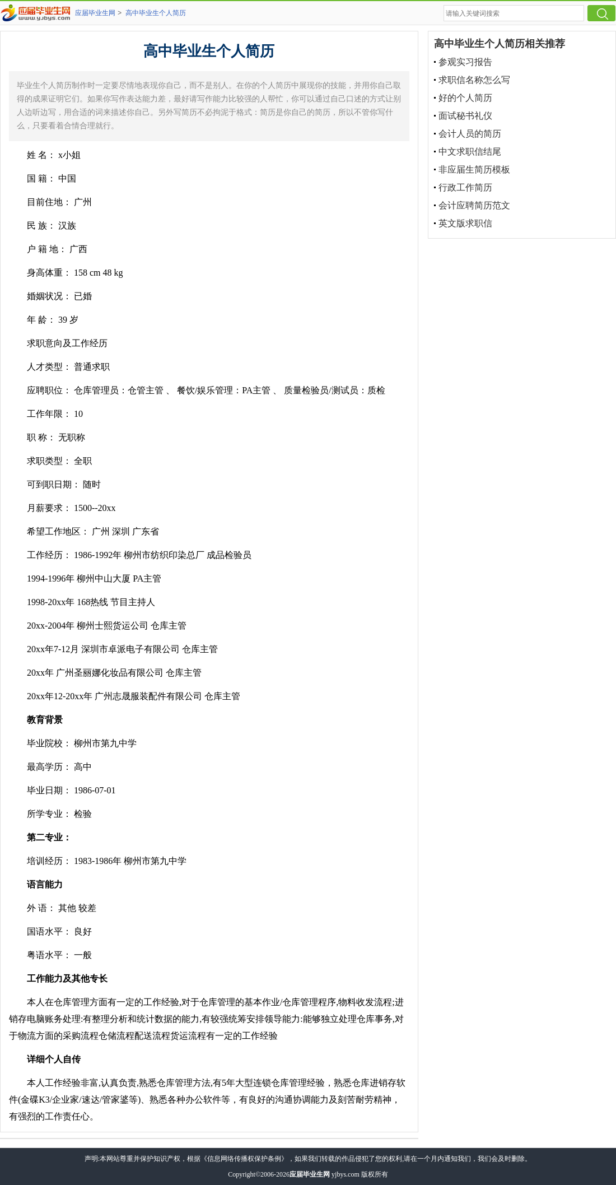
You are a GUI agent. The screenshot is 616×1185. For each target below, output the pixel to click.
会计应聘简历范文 (474, 205)
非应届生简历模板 (474, 169)
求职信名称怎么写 (474, 80)
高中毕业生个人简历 (155, 13)
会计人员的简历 (469, 133)
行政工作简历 (465, 187)
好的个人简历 (465, 98)
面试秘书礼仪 (465, 115)
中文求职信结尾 (469, 151)
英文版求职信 (465, 223)
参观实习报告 (465, 62)
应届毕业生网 (95, 13)
